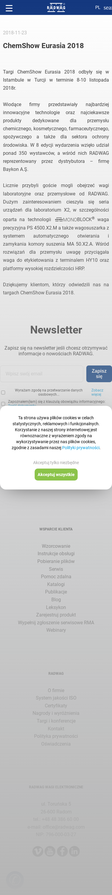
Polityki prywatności (80, 447)
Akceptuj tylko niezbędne (56, 462)
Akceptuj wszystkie (56, 474)
